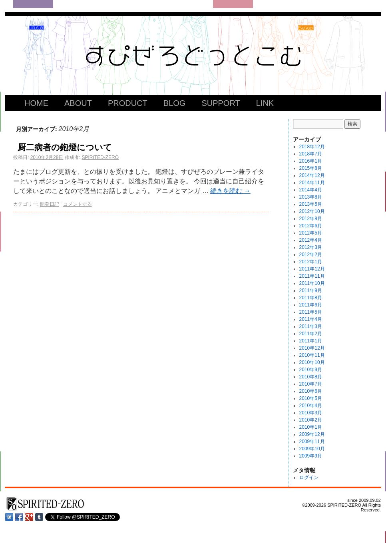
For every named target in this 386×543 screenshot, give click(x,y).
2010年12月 (312, 348)
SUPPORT (220, 103)
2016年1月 (310, 161)
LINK (265, 103)
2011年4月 (310, 319)
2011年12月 (312, 269)
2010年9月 (310, 369)
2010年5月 (310, 398)
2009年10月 (312, 449)
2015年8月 (310, 168)
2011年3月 (310, 326)
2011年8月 (310, 297)
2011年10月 (312, 283)
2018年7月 (310, 154)
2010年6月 (310, 391)
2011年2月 (310, 333)
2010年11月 (312, 355)
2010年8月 (310, 377)
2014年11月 (312, 182)
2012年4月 (310, 240)
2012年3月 (310, 247)
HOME (36, 103)
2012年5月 (310, 233)
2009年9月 (310, 456)
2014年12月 (312, 175)
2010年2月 (310, 420)
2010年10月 (312, 362)
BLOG (174, 103)
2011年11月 (312, 276)
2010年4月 (310, 405)
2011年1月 (310, 341)
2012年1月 (310, 262)
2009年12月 (312, 434)
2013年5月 (310, 204)
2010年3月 (310, 413)
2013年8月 (310, 197)
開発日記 (49, 204)
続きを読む (230, 190)
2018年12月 (312, 146)
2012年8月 (310, 218)
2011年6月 (310, 305)
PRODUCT (127, 103)
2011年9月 (310, 290)
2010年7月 (310, 384)
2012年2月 (310, 254)
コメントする (77, 204)
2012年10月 (312, 211)
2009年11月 (312, 441)
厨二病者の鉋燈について (65, 147)
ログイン (308, 477)
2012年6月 (310, 226)
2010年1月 (310, 427)
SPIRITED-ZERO (100, 157)
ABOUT (78, 103)
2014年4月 (310, 190)
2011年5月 (310, 312)
